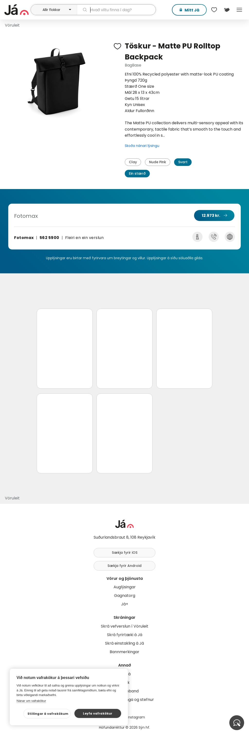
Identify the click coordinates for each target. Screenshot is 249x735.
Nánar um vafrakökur (31, 701)
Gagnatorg (124, 595)
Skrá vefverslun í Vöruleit (124, 626)
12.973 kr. (211, 215)
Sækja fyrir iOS (124, 552)
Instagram (136, 717)
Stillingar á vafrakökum (48, 714)
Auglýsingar (125, 587)
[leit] (116, 10)
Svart (182, 162)
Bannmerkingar (124, 652)
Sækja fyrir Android (124, 565)
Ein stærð (137, 173)
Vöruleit (12, 25)
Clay (133, 162)
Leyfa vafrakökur (97, 713)
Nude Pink (157, 162)
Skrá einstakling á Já (124, 643)
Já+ (124, 604)
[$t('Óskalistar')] (214, 9)
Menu (239, 9)
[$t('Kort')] (226, 9)
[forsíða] (16, 9)
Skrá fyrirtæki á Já (124, 635)
